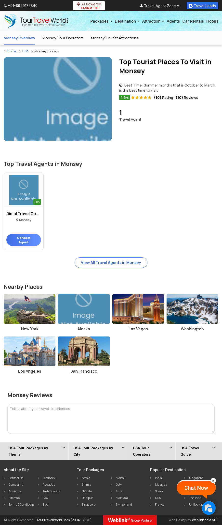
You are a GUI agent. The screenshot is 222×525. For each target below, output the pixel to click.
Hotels (212, 21)
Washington (192, 329)
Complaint (16, 485)
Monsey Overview (19, 38)
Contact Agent (24, 239)
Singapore (88, 505)
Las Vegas (138, 329)
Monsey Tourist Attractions (114, 38)
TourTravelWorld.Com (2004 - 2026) (63, 520)
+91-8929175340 (21, 5)
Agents (173, 21)
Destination (127, 21)
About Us (49, 485)
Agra (119, 491)
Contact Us (16, 478)
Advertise (15, 491)
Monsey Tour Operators (63, 38)
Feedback (49, 478)
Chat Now (196, 488)
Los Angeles (29, 371)
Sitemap (14, 498)
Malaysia (122, 498)
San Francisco (83, 371)
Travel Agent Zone (159, 5)
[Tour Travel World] (36, 21)
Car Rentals (193, 21)
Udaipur (87, 498)
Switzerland (124, 505)
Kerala (86, 478)
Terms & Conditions (21, 505)
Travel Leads (202, 5)
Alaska (84, 329)
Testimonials (51, 491)
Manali (120, 478)
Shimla (86, 485)
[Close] (213, 480)
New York (29, 329)
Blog (45, 505)
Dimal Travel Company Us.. (23, 213)
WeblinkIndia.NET (205, 520)
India (158, 478)
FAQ (45, 498)
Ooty (119, 485)
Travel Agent (130, 115)
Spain (159, 491)
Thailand (195, 498)
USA (158, 498)
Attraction (153, 21)
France (159, 505)
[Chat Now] (208, 508)
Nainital (87, 491)
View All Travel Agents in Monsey (111, 262)
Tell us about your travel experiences (40, 409)
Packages (101, 21)
